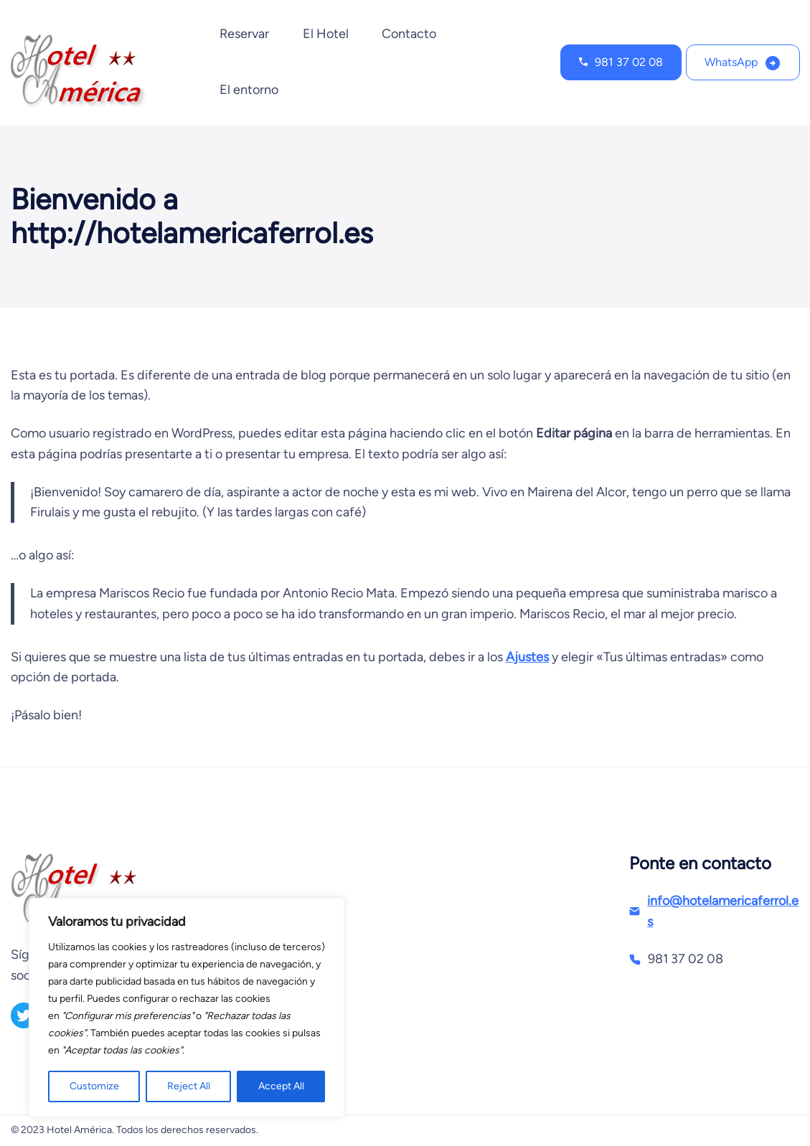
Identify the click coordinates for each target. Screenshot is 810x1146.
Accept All (281, 1086)
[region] (186, 1007)
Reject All (188, 1086)
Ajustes (527, 657)
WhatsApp (731, 62)
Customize (94, 1086)
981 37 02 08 (629, 62)
